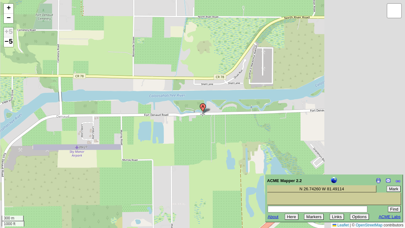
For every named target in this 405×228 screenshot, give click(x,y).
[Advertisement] (33, 183)
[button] (203, 108)
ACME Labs (390, 216)
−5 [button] (8, 42)
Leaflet (341, 225)
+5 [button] (8, 32)
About (273, 216)
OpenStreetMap (369, 225)
